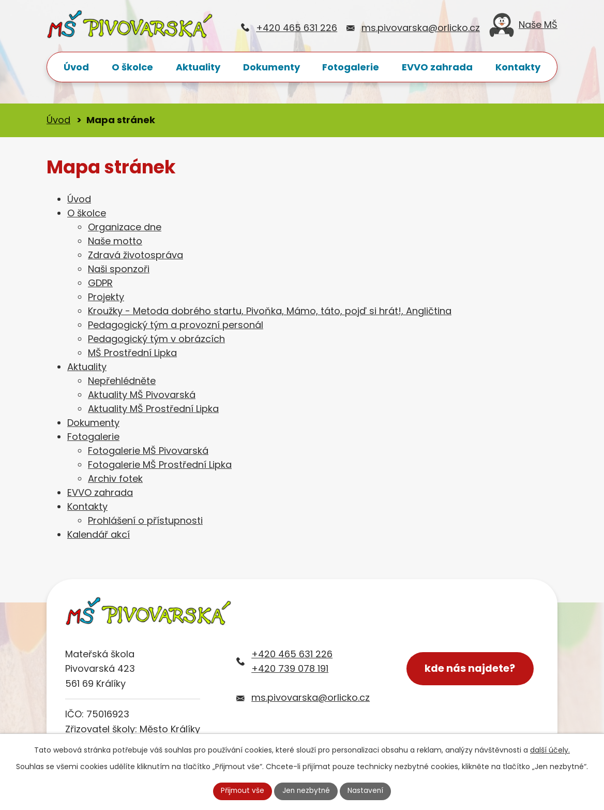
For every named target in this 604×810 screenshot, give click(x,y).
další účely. (550, 749)
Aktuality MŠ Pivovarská (141, 394)
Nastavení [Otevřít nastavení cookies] (367, 791)
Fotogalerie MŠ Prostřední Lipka (160, 464)
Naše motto (115, 240)
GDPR (100, 282)
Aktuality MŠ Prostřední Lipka (153, 408)
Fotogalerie (350, 67)
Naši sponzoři (118, 268)
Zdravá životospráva (135, 254)
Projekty (106, 296)
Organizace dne (124, 226)
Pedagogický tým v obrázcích (156, 338)
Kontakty (517, 67)
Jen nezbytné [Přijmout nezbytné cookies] (306, 791)
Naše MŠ (523, 28)
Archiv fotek (115, 478)
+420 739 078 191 (289, 668)
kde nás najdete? (470, 668)
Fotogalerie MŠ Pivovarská (148, 450)
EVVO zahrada (437, 67)
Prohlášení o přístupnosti (145, 520)
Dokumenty (271, 67)
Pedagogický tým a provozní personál (175, 324)
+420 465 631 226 (296, 27)
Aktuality (198, 67)
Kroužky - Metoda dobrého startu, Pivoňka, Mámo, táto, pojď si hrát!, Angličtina (269, 310)
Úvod (76, 67)
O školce (132, 67)
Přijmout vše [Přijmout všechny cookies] (241, 791)
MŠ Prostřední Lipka (132, 352)
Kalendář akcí (98, 534)
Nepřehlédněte (122, 380)
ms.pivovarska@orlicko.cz (420, 27)
